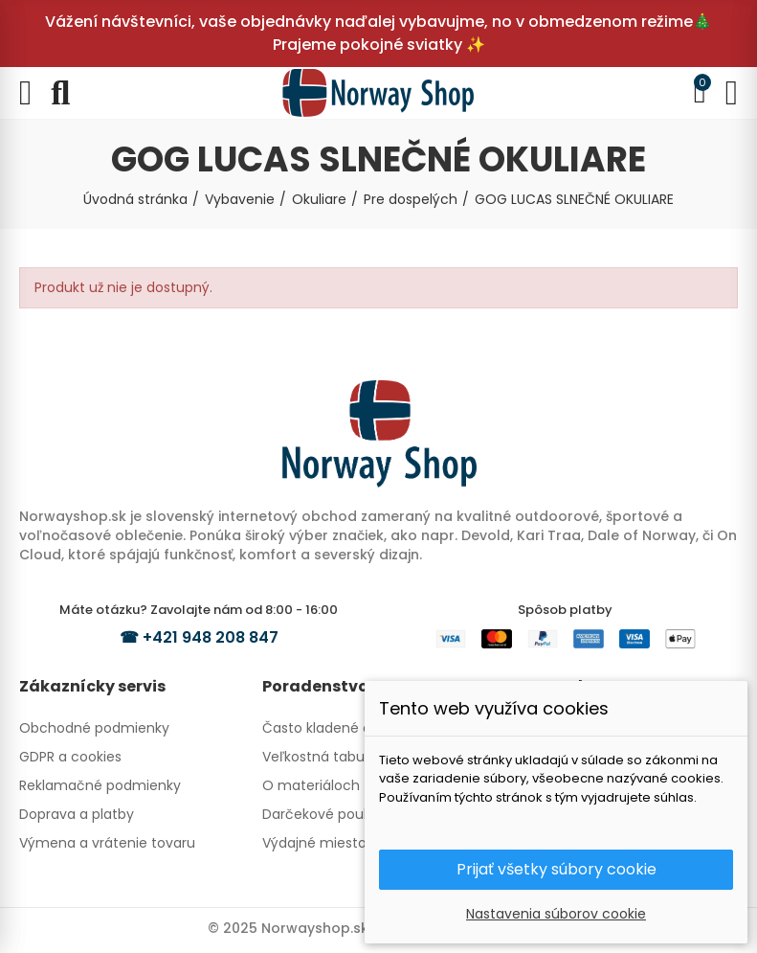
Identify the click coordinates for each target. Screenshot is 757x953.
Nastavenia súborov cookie (556, 913)
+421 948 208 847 (210, 637)
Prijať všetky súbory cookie (556, 869)
